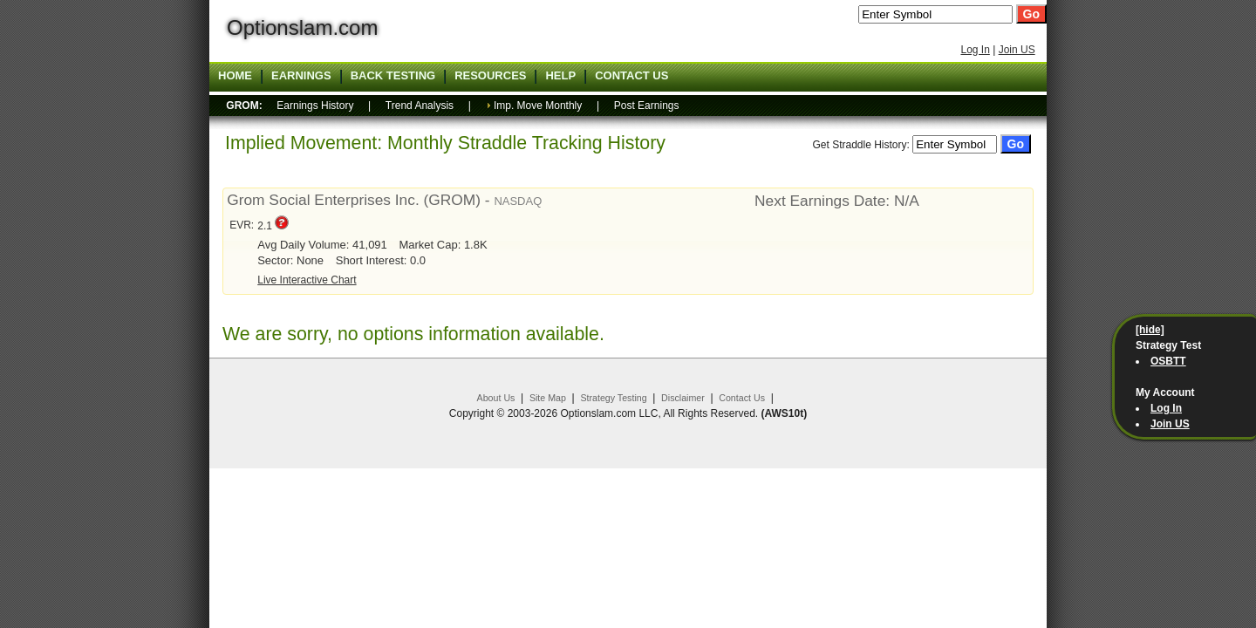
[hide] (1150, 330)
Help (560, 76)
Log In (974, 50)
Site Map (547, 397)
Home (235, 76)
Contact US (631, 76)
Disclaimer (683, 397)
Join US (1017, 50)
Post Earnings (646, 105)
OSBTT (1168, 361)
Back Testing (393, 76)
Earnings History (314, 105)
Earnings (301, 76)
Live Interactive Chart (306, 280)
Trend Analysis (420, 105)
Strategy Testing (613, 397)
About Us (496, 397)
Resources (490, 76)
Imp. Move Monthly (538, 105)
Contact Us (742, 397)
